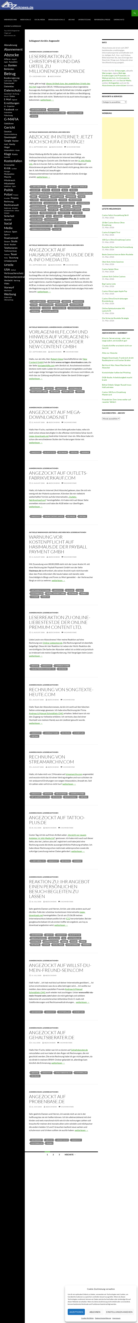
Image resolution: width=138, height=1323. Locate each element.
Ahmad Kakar (62, 1140)
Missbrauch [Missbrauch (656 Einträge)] (9, 180)
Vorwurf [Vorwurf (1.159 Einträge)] (9, 287)
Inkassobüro (75, 200)
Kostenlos (35, 941)
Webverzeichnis (10, 19)
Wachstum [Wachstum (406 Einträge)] (8, 290)
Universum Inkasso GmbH (41, 226)
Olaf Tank (53, 209)
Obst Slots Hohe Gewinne (113, 262)
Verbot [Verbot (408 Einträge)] (13, 270)
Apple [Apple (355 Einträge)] (6, 62)
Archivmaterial (122, 78)
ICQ (68, 918)
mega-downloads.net (39, 436)
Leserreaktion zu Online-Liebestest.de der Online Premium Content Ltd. (59, 622)
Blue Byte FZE (49, 452)
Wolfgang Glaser (50, 311)
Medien (67, 206)
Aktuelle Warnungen (38, 132)
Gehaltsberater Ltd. (63, 1073)
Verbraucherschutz (63, 226)
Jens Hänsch (36, 203)
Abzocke (52, 187)
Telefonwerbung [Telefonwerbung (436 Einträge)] (10, 251)
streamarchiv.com (74, 774)
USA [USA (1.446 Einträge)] (7, 269)
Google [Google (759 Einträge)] (7, 140)
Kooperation (83, 203)
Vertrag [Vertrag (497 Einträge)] (17, 280)
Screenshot (79, 216)
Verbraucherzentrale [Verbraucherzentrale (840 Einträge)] (15, 276)
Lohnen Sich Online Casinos (113, 276)
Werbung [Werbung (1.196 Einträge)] (10, 294)
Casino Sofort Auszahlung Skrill (115, 215)
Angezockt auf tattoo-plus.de (57, 820)
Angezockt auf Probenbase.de (47, 1099)
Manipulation (54, 206)
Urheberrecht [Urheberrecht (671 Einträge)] (10, 261)
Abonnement (54, 301)
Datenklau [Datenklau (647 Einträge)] (9, 86)
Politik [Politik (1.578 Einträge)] (8, 190)
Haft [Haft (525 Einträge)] (6, 144)
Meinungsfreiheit (38, 209)
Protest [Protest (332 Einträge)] (15, 195)
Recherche (77, 213)
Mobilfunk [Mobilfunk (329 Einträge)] (7, 186)
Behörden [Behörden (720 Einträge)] (9, 69)
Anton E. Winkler (80, 187)
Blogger (69, 590)
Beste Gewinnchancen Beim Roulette (117, 254)
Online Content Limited (70, 209)
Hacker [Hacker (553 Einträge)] (15, 140)
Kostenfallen (76, 305)
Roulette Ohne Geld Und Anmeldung (117, 247)
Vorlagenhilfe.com (46, 365)
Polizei (74, 941)
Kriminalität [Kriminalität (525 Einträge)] (9, 165)
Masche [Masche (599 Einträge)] (7, 177)
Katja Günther (51, 203)
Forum (81, 196)
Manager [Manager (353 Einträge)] (7, 171)
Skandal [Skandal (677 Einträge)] (7, 219)
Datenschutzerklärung (103, 1318)
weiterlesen (47, 99)
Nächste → (70, 1154)
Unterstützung (84, 19)
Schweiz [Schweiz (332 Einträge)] (6, 213)
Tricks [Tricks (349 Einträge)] (6, 258)
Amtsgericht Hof (38, 109)
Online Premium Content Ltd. (43, 669)
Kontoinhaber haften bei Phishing (116, 372)
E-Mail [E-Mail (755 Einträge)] (7, 99)
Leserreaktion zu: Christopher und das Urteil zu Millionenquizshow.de (57, 64)
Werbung (35, 311)
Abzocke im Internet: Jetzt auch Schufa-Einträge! (61, 139)
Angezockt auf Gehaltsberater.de (52, 1035)
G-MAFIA (34, 200)
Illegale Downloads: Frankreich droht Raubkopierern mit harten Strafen (118, 359)
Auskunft (35, 190)
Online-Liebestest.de (52, 642)
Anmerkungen (35, 52)
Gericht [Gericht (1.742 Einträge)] (9, 127)
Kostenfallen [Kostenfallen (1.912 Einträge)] (13, 161)
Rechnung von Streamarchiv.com (51, 759)
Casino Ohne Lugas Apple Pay (114, 291)
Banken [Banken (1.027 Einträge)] (12, 65)
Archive (71, 19)
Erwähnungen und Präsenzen (114, 75)
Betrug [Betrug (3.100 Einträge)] (10, 73)
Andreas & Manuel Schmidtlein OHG (46, 713)
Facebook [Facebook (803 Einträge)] (9, 109)
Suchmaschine (59, 308)
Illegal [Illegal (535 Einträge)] (7, 147)
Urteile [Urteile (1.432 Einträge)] (8, 265)
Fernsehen (71, 196)
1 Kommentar (69, 700)
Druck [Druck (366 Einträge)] (6, 96)
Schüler (46, 308)
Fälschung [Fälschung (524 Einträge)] (8, 115)
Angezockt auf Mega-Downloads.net (55, 414)
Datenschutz (119, 19)
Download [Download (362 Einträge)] (8, 94)
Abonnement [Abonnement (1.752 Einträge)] (13, 49)
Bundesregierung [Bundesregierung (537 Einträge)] (11, 78)
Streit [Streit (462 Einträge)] (6, 244)
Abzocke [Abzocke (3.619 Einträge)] (11, 54)
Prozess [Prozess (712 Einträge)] (15, 198)
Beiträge (122, 73)
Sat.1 (49, 216)
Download (54, 938)
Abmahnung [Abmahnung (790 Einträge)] (10, 45)
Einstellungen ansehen (119, 1312)
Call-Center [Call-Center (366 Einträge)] (8, 81)
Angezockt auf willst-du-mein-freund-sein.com (60, 967)
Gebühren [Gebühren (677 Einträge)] (9, 123)
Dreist (33, 196)
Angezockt (53, 109)
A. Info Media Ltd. (38, 187)
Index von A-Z (25, 19)
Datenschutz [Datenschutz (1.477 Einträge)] (12, 90)
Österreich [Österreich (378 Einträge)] (8, 297)
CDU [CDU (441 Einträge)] (15, 81)
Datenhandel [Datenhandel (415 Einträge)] (9, 83)
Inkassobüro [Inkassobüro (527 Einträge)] (9, 150)
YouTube (56, 229)
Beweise (56, 190)
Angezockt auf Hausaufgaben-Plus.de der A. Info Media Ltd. (61, 254)
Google (63, 200)
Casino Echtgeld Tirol (111, 232)
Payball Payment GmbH (55, 593)
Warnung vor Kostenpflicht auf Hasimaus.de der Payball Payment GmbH (58, 544)
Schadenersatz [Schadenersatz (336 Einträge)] (9, 210)
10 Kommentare (73, 147)
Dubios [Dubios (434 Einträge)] (12, 96)
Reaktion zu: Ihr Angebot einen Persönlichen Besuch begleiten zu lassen (59, 889)
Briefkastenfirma (38, 938)
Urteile (34, 116)
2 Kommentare (70, 422)
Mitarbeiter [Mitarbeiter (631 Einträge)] (9, 183)
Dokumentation (85, 193)
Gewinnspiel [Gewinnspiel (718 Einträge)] (10, 137)
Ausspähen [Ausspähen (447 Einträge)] (13, 62)
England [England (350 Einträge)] (14, 100)
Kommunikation (67, 203)
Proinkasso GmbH (48, 213)
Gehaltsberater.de (79, 1050)
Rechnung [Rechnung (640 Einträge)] (8, 201)
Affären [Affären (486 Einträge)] (7, 59)
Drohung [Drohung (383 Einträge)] (16, 94)
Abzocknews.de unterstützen (114, 85)
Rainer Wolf (64, 213)
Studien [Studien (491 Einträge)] (13, 244)
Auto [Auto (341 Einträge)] (5, 66)
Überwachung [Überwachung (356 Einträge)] (8, 300)
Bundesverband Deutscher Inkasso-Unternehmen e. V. (53, 193)
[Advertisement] (118, 158)
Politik (34, 213)
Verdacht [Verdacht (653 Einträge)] (8, 280)
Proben (49, 1143)
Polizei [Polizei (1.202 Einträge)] (8, 194)
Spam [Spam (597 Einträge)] (14, 231)
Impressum (116, 1318)
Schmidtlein (79, 733)
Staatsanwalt (51, 219)
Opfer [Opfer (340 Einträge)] (14, 186)
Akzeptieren (76, 1312)
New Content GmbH (39, 391)
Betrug (46, 190)
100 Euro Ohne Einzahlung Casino (116, 240)
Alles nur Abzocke (109, 353)
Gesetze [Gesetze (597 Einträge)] (8, 131)
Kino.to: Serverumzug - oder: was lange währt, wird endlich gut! (116, 339)
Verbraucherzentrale (40, 229)
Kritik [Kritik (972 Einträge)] (7, 168)
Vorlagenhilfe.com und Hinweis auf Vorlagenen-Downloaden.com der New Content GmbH (59, 339)
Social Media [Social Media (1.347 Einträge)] (8, 226)
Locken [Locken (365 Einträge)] (14, 168)
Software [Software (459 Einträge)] (7, 232)
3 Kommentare (72, 265)
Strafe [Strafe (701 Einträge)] (14, 241)
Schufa (68, 216)
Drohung (44, 196)
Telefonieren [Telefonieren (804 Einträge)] (10, 247)
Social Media (36, 219)
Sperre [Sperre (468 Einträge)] (7, 234)
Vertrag (80, 391)
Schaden (58, 216)
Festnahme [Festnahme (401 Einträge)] (8, 112)
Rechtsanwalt (37, 216)
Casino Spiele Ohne (110, 269)
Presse (83, 941)
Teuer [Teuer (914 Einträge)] (14, 254)
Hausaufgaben (46, 305)
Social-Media (39, 19)
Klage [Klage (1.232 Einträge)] (7, 154)
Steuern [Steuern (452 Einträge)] (7, 241)
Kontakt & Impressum (12, 26)
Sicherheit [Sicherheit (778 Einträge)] (9, 216)
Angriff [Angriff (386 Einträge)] (14, 59)
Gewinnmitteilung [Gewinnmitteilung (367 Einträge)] (10, 134)
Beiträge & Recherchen (59, 132)
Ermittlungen (57, 196)
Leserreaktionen (50, 52)
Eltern (34, 305)
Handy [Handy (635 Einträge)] (12, 144)
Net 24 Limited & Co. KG (40, 797)
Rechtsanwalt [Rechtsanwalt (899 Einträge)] (11, 204)
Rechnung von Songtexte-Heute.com (61, 692)
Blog (65, 190)
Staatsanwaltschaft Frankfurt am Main (48, 223)
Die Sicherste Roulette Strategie (115, 318)
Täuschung (73, 223)
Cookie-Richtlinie (87, 1318)
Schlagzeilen (114, 83)
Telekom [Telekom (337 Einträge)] (7, 254)
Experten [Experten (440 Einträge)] (10, 106)
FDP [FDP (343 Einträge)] (16, 110)
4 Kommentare (70, 632)
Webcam (45, 597)
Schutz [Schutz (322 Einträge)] (17, 210)
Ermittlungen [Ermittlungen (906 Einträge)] (11, 103)
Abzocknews (55, 76)
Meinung (77, 206)
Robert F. (84, 593)
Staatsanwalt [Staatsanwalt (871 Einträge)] (11, 237)
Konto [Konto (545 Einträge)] (15, 154)
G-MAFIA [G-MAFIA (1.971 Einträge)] (11, 119)
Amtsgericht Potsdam (40, 590)
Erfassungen (120, 70)
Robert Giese (57, 359)
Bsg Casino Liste (109, 284)
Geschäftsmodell (49, 200)
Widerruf (85, 452)
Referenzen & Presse (102, 19)
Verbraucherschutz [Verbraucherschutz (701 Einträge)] (13, 273)
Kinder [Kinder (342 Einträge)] (17, 150)
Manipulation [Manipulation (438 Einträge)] (9, 174)
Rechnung (35, 308)
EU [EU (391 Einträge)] (5, 106)
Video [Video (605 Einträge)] (6, 283)
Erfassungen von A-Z (56, 19)
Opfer (86, 209)
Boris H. (74, 190)
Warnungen (107, 73)
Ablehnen (95, 1312)
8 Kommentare (70, 483)
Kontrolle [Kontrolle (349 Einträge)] (7, 157)
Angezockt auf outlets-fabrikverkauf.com (58, 475)
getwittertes (107, 80)
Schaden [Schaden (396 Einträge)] (15, 208)
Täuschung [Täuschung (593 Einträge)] (13, 257)
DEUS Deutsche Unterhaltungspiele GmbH (48, 113)
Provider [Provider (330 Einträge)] (7, 198)
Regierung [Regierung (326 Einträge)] (7, 208)
